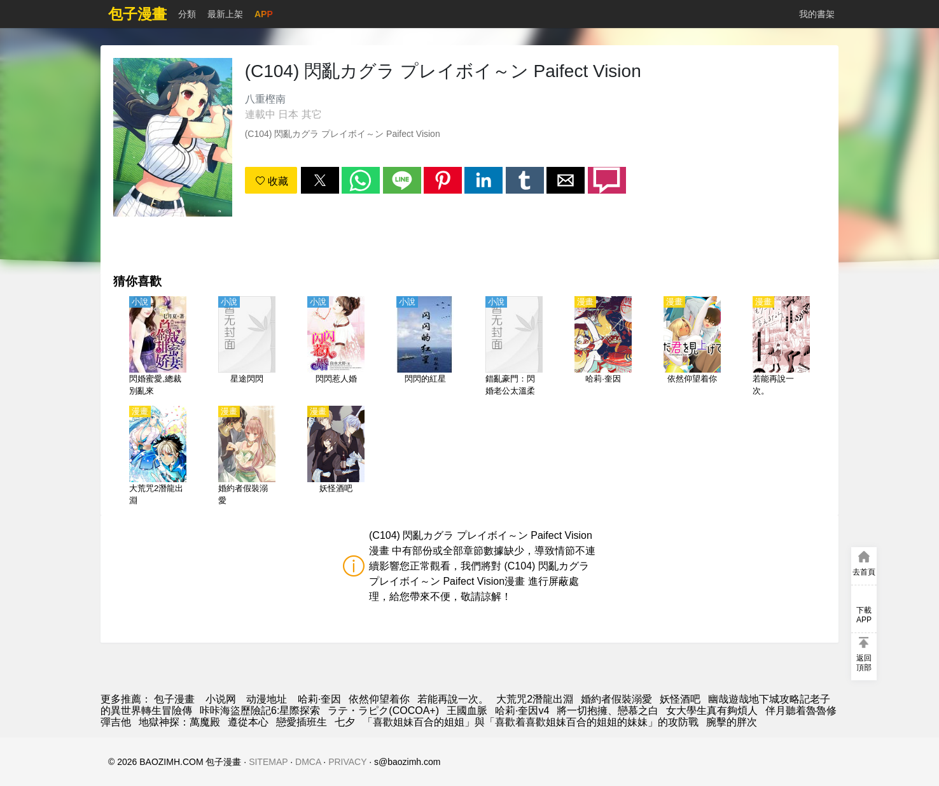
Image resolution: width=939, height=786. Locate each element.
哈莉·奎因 (319, 699)
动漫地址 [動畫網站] (266, 699)
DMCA (308, 762)
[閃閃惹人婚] (336, 347)
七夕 (345, 722)
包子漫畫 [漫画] (174, 699)
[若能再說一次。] (781, 347)
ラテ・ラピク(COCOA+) (383, 710)
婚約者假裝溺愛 (616, 699)
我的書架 (817, 14)
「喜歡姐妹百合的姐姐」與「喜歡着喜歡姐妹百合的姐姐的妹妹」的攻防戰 (531, 722)
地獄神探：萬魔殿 (179, 722)
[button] (320, 180)
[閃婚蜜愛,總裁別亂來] (157, 347)
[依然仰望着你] (692, 347)
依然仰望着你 (379, 699)
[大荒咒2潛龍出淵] (157, 457)
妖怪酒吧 (680, 699)
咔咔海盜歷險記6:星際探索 (260, 710)
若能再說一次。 (453, 699)
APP (263, 14)
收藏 (271, 181)
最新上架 (225, 14)
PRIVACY (347, 762)
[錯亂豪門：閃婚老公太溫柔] (514, 347)
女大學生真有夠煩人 (712, 710)
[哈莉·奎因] (603, 347)
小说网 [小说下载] (220, 699)
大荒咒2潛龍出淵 (534, 699)
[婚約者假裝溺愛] (246, 457)
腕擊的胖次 (731, 722)
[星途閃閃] (246, 347)
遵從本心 (248, 722)
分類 (187, 14)
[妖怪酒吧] (336, 457)
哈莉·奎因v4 (522, 710)
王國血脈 (467, 710)
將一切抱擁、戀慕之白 (607, 710)
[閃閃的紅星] (425, 347)
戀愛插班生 (301, 722)
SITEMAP (268, 762)
